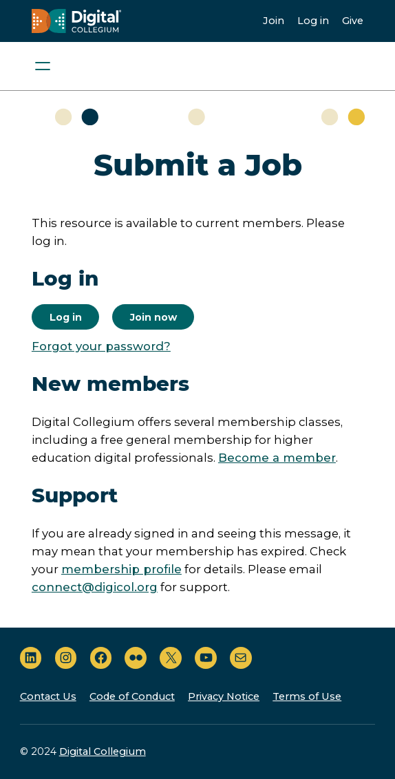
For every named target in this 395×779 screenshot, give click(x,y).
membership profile (121, 569)
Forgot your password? (101, 346)
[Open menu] (43, 66)
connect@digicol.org (95, 587)
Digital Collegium (102, 751)
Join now (153, 317)
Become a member (277, 458)
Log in (313, 20)
